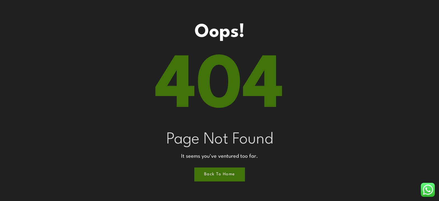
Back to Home (219, 174)
